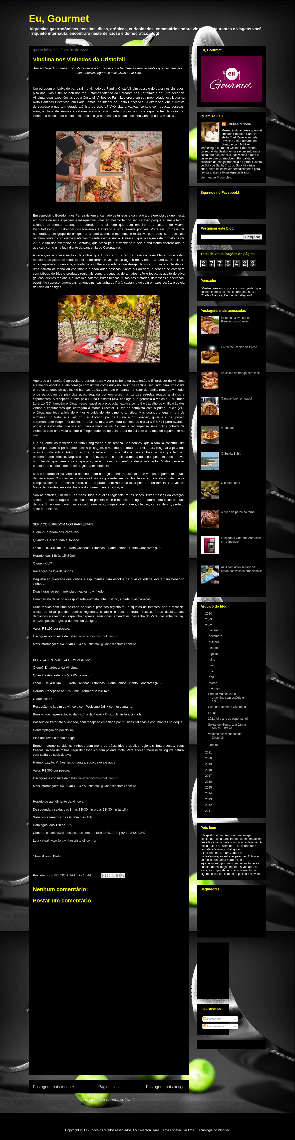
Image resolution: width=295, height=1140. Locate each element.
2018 (209, 770)
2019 (209, 764)
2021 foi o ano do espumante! (228, 718)
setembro (215, 648)
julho (212, 659)
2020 (209, 758)
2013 (209, 799)
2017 (209, 776)
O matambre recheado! (236, 398)
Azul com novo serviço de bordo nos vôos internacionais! (241, 569)
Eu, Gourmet (59, 18)
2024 (209, 613)
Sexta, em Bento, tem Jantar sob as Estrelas (227, 726)
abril (212, 677)
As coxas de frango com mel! (240, 373)
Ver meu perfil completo (216, 177)
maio (212, 671)
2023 (209, 619)
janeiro (213, 745)
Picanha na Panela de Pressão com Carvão (235, 319)
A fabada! (227, 428)
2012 (209, 805)
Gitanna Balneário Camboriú (227, 707)
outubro (214, 642)
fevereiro (215, 689)
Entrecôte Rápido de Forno (239, 347)
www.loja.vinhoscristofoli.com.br (74, 840)
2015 (209, 787)
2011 (209, 811)
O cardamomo (230, 483)
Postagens (212, 1019)
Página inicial (109, 1087)
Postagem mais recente (53, 1087)
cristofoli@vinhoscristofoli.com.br (112, 644)
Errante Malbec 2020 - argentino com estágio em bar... (227, 697)
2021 (209, 752)
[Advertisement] (109, 1046)
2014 (209, 793)
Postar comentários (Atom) (115, 1099)
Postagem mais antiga (165, 1087)
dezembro (216, 630)
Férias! (212, 713)
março (213, 683)
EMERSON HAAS (239, 124)
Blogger (223, 1130)
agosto (213, 654)
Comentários (213, 1026)
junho (213, 665)
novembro (216, 636)
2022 (209, 625)
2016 (209, 782)
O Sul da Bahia (231, 453)
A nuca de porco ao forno (237, 512)
